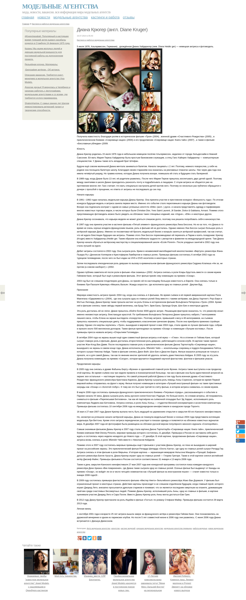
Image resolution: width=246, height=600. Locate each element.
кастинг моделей (128, 528)
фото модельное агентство (98, 528)
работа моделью (200, 528)
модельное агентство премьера (178, 528)
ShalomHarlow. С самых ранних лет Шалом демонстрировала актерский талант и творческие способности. (47, 107)
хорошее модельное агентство (149, 528)
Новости (43, 17)
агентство (115, 528)
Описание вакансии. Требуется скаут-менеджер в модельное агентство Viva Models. (44, 78)
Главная (28, 17)
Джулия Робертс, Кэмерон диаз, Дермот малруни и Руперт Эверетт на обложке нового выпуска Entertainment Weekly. (182, 583)
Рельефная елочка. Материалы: (41, 64)
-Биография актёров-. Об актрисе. (42, 69)
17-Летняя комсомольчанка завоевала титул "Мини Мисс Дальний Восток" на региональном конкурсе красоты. (153, 583)
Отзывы (128, 17)
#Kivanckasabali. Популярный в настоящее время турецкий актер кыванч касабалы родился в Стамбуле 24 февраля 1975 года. (47, 40)
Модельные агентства (60, 6)
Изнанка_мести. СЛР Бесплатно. (95, 576)
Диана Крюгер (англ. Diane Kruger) (112, 29)
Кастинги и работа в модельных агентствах (50, 24)
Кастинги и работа (105, 17)
